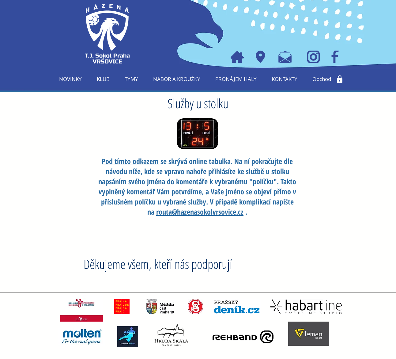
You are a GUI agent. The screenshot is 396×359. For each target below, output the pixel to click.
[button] (103, 79)
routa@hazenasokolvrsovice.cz (199, 212)
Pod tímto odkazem (130, 161)
